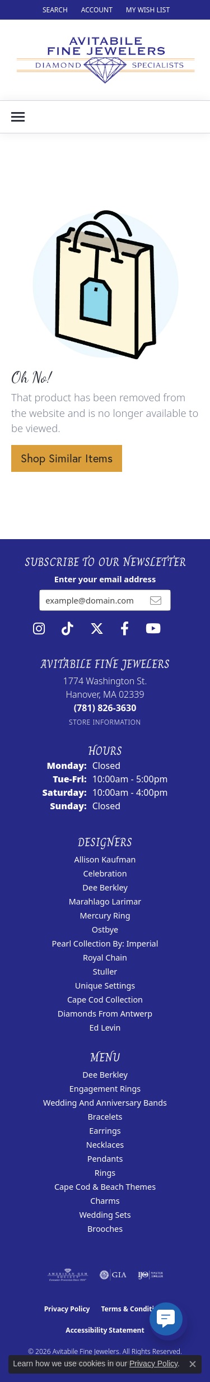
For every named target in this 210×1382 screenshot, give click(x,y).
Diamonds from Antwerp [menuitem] (105, 1013)
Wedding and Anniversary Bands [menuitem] (105, 1102)
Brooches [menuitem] (105, 1228)
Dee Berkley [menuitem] (104, 887)
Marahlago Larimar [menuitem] (105, 901)
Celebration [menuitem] (105, 873)
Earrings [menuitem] (104, 1130)
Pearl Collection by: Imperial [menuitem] (105, 943)
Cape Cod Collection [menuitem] (105, 999)
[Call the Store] (105, 708)
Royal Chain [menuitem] (105, 957)
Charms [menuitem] (104, 1200)
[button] (54, 10)
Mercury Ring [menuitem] (105, 915)
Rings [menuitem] (105, 1172)
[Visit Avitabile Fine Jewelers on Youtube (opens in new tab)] (153, 629)
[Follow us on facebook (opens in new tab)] (124, 629)
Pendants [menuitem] (105, 1158)
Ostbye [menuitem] (105, 929)
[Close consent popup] (192, 1364)
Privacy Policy (67, 1309)
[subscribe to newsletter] (155, 600)
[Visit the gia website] (113, 1275)
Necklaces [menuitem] (105, 1144)
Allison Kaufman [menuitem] (105, 859)
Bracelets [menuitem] (104, 1116)
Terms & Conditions (133, 1309)
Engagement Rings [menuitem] (105, 1088)
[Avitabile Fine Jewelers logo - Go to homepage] (105, 60)
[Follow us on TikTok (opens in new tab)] (67, 629)
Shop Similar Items (67, 458)
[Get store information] (105, 722)
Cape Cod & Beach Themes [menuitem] (105, 1186)
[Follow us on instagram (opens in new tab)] (38, 629)
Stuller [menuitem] (105, 971)
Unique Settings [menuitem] (105, 985)
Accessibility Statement (105, 1330)
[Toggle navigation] (18, 117)
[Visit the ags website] (67, 1275)
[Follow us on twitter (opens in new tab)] (97, 629)
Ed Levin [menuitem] (105, 1027)
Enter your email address (105, 579)
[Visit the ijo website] (150, 1275)
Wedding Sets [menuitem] (104, 1214)
